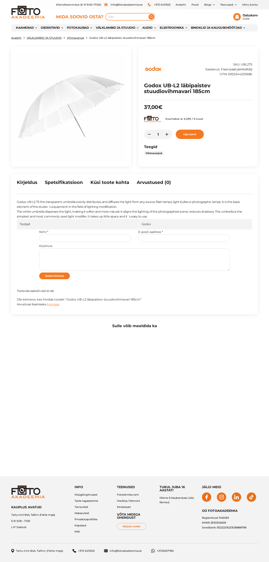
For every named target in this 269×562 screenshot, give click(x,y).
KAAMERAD (25, 27)
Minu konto (250, 4)
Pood (195, 4)
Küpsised (80, 525)
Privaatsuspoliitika (86, 519)
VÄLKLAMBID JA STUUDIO (115, 27)
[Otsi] (151, 17)
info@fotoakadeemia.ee (123, 4)
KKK (77, 531)
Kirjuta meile (131, 526)
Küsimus (134, 257)
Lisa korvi (189, 134)
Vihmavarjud (75, 38)
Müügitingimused (86, 494)
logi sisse (53, 304)
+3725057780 (162, 551)
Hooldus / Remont (128, 500)
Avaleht (181, 4)
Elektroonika (172, 27)
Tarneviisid (81, 507)
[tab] (27, 184)
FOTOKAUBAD (78, 27)
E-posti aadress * (184, 236)
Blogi (207, 4)
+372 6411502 (158, 4)
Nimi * (85, 236)
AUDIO (147, 27)
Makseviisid (82, 513)
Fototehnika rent (128, 494)
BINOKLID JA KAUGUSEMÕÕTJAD (216, 27)
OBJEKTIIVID (50, 27)
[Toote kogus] (158, 134)
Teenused (226, 4)
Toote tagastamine (86, 500)
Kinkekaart (124, 507)
